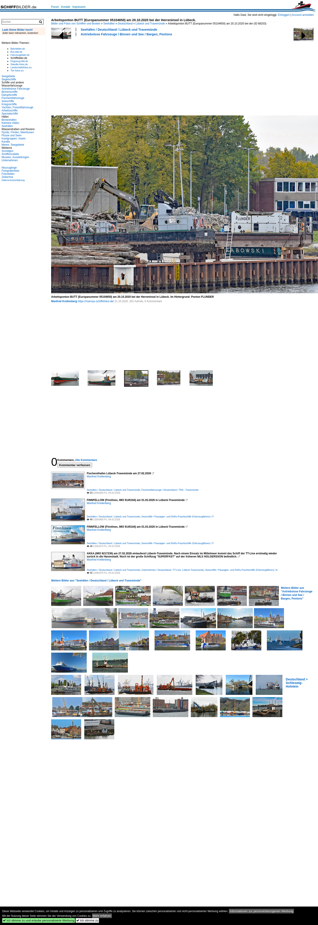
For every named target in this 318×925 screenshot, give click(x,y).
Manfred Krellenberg (64, 301)
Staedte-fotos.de (19, 64)
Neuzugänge (9, 167)
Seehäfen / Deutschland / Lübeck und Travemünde (119, 29)
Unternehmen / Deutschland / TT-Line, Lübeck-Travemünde (172, 570)
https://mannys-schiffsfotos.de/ (96, 301)
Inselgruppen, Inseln (14, 138)
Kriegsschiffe (9, 104)
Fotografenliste (10, 170)
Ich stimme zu (87, 920)
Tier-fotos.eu (17, 70)
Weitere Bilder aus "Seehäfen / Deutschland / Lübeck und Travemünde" (96, 580)
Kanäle (6, 141)
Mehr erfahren (102, 915)
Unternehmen (10, 160)
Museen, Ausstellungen (15, 157)
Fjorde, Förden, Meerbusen (18, 132)
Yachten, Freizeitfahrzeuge (17, 107)
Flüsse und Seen (12, 135)
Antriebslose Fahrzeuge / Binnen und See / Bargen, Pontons (126, 34)
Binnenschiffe (10, 91)
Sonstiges (7, 151)
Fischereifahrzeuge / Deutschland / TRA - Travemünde (170, 490)
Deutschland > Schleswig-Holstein (297, 683)
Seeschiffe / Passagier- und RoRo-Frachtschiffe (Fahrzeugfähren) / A (241, 570)
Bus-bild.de (16, 51)
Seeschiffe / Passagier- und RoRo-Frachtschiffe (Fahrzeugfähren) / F (177, 516)
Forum (55, 6)
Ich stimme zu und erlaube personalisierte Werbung (38, 920)
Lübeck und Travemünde (150, 23)
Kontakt (65, 6)
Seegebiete (8, 76)
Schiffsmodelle (10, 154)
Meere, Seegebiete (13, 144)
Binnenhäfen (9, 119)
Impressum (78, 6)
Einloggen (284, 14)
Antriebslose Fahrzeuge (16, 88)
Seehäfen (109, 23)
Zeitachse (7, 177)
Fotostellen (8, 173)
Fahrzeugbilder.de (19, 55)
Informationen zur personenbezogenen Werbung (261, 911)
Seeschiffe (8, 101)
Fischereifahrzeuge (13, 98)
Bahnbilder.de (17, 48)
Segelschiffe (9, 79)
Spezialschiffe (10, 113)
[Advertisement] (131, 75)
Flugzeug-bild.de (19, 61)
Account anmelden (303, 14)
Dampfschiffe (9, 95)
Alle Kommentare (86, 460)
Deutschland (125, 23)
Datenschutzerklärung (13, 180)
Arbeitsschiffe (10, 110)
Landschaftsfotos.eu (21, 67)
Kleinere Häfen (10, 123)
